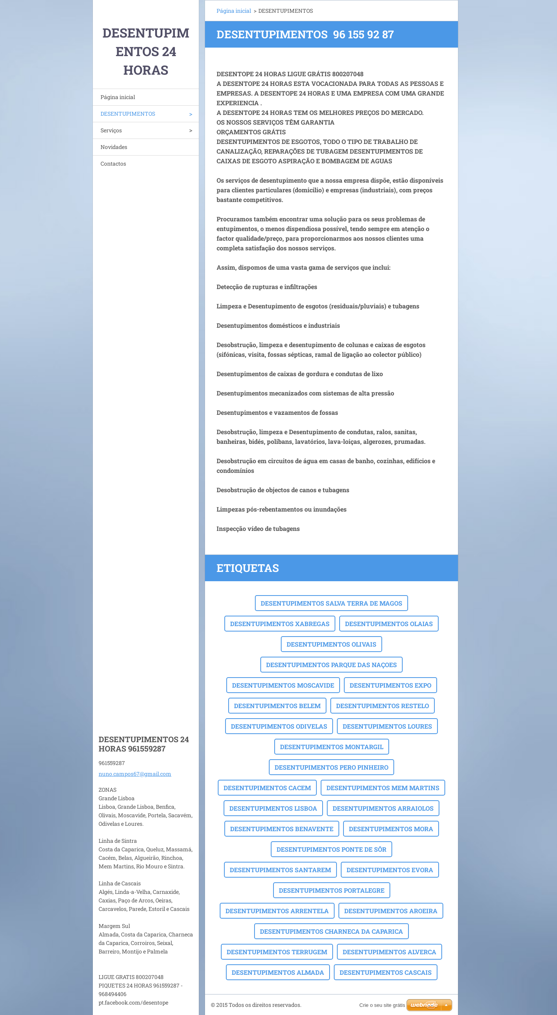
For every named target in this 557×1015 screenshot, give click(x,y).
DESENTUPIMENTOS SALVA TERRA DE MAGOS (331, 603)
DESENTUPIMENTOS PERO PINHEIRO (331, 767)
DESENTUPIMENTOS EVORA (390, 870)
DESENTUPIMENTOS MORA (391, 829)
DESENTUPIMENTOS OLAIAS (389, 624)
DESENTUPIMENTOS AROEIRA (390, 911)
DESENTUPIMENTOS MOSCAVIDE (283, 685)
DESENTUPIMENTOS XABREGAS (280, 624)
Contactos (113, 163)
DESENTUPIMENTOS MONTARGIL (331, 747)
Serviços (111, 130)
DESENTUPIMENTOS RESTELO (382, 706)
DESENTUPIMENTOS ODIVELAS (279, 726)
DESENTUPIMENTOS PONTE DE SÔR (331, 849)
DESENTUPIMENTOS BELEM (277, 706)
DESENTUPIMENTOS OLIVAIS (331, 644)
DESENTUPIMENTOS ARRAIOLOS (383, 808)
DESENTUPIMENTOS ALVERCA (389, 952)
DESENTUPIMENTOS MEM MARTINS (382, 788)
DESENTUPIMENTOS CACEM (267, 788)
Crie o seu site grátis (382, 1005)
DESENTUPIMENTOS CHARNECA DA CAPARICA (331, 931)
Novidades (114, 147)
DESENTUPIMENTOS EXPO (390, 685)
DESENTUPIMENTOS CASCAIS (386, 972)
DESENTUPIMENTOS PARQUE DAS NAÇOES (331, 665)
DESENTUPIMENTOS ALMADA (278, 972)
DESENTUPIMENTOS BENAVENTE (281, 829)
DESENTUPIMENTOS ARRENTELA (277, 911)
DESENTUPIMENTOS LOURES (387, 726)
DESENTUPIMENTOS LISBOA (273, 808)
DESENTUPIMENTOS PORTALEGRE (331, 890)
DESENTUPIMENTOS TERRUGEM (277, 952)
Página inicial (118, 97)
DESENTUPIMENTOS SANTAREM (280, 870)
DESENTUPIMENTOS (128, 113)
